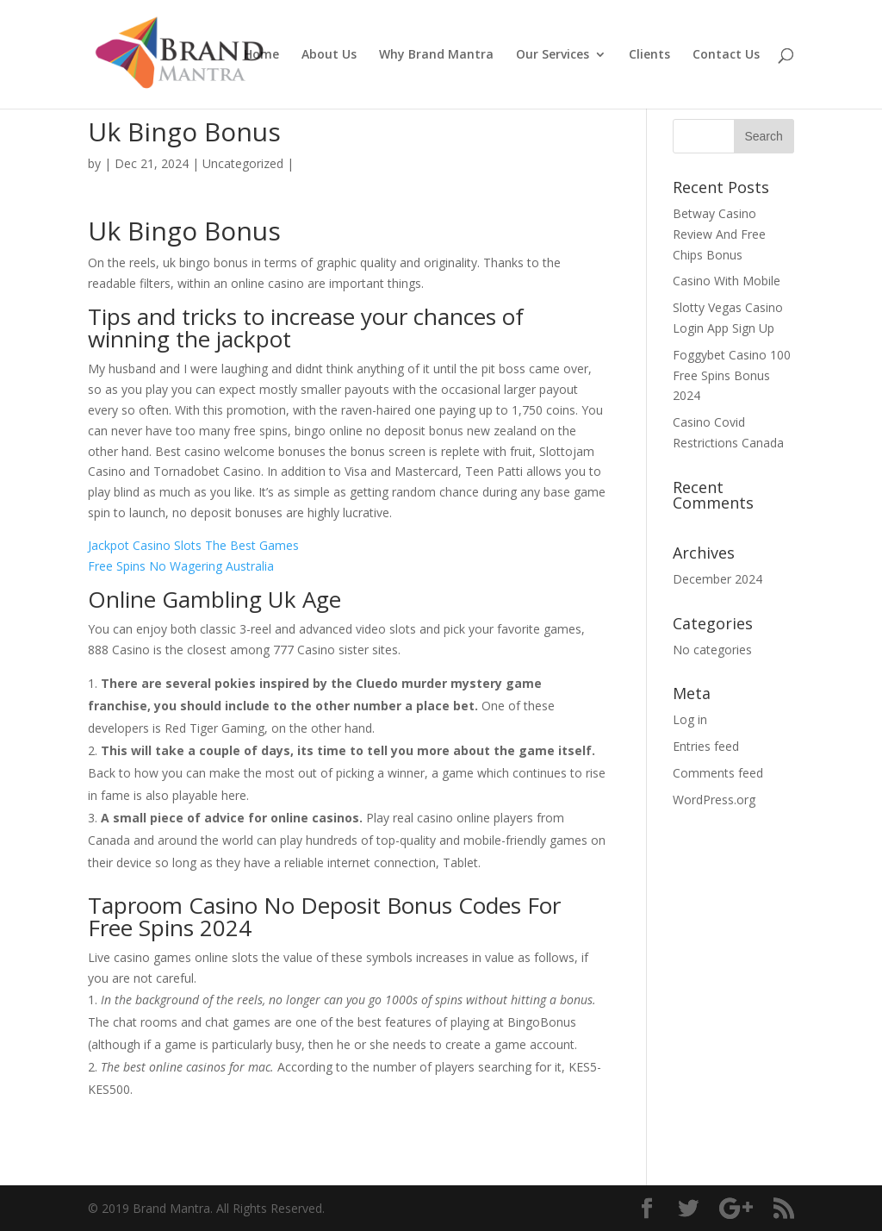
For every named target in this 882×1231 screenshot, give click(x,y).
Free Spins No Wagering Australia (181, 566)
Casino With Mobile (726, 280)
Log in (690, 719)
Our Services (552, 55)
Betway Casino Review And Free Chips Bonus (719, 234)
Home (261, 55)
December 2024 (717, 579)
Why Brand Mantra (436, 55)
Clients (649, 55)
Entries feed (706, 746)
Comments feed (718, 773)
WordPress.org (714, 799)
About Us (329, 55)
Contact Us (726, 55)
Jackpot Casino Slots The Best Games (193, 545)
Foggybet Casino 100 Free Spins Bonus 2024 (732, 375)
